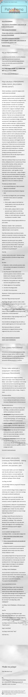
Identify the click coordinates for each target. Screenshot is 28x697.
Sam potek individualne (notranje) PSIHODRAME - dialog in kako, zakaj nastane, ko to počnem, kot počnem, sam (13, 40)
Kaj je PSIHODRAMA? (7, 21)
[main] (14, 9)
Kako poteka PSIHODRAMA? (9, 30)
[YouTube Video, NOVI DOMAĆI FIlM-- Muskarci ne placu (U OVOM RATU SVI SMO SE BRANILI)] (14, 654)
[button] (2, 2)
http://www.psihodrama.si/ (11, 73)
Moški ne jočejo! (6, 45)
